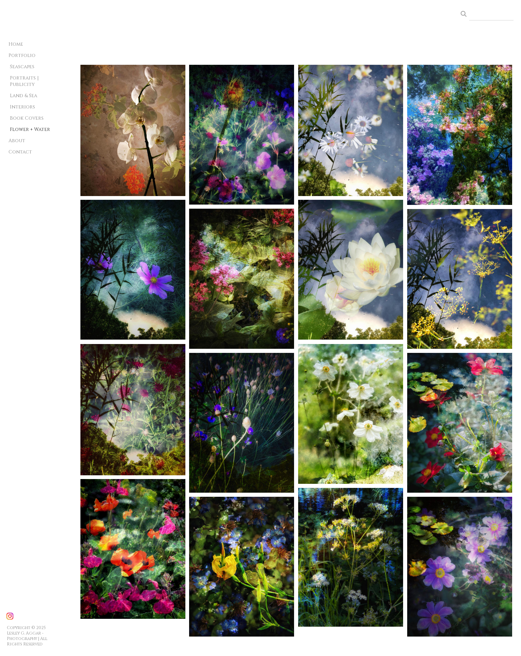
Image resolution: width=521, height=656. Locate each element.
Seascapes (22, 66)
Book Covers (27, 118)
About (17, 140)
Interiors (22, 107)
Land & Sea (23, 95)
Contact (20, 152)
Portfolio (22, 55)
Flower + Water (30, 129)
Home (16, 44)
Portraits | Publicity (24, 81)
